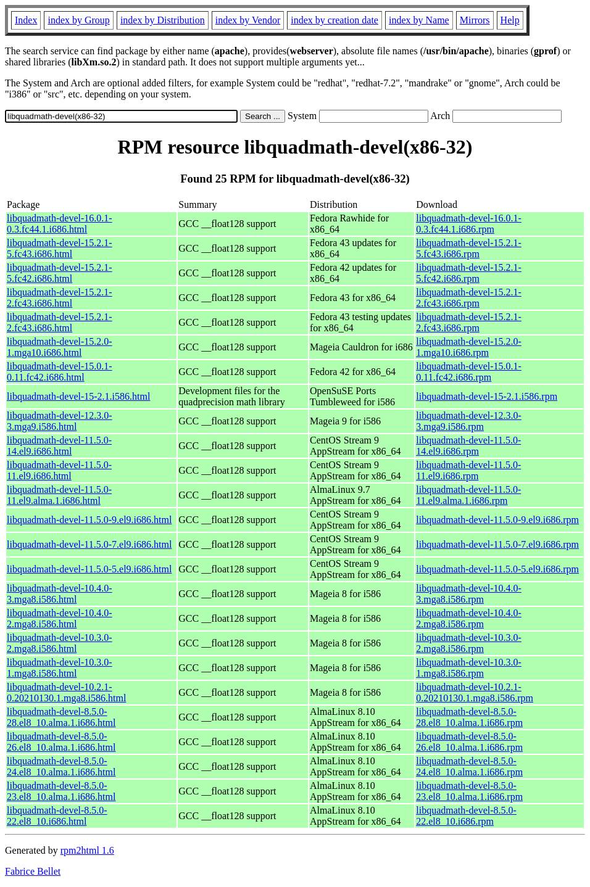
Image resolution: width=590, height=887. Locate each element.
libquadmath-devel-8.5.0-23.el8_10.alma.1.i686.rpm (469, 791)
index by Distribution (162, 20)
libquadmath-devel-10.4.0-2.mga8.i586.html (59, 618)
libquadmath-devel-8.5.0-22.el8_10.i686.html (57, 816)
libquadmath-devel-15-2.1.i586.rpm (486, 396)
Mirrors (475, 20)
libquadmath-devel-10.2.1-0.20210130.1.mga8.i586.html (66, 692)
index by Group (78, 20)
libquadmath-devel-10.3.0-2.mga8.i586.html (59, 643)
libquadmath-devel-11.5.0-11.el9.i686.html (59, 470)
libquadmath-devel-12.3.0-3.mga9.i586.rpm (468, 421)
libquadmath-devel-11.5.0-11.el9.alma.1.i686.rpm (468, 495)
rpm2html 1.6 (87, 850)
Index (26, 20)
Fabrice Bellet (32, 871)
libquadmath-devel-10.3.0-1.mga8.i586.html (59, 668)
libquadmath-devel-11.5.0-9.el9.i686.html (89, 519)
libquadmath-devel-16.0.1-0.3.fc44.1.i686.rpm (468, 223)
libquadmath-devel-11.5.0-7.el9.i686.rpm (497, 544)
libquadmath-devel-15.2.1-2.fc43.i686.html (59, 297)
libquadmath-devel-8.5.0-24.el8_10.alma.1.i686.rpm (469, 766)
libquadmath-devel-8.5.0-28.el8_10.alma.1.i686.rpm (469, 717)
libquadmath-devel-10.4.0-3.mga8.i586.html (59, 593)
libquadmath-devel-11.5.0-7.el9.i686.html (89, 544)
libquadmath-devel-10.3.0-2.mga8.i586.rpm (468, 643)
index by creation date (334, 20)
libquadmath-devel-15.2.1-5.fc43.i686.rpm (468, 248)
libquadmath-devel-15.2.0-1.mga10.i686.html (59, 347)
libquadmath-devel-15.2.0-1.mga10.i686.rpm (468, 347)
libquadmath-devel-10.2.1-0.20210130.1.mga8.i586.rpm (474, 692)
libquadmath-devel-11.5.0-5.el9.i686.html (89, 569)
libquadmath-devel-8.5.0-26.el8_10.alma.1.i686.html (61, 742)
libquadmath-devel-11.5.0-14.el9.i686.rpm (468, 445)
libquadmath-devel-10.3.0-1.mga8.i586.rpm (468, 668)
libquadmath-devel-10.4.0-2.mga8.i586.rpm (468, 618)
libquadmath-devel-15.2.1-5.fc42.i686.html (59, 273)
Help (510, 20)
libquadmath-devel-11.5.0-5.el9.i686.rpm (497, 569)
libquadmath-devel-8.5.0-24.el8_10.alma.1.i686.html (61, 766)
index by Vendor (247, 20)
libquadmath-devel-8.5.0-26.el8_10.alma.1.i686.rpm (469, 742)
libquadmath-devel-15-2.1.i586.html (78, 396)
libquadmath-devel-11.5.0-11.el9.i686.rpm (468, 470)
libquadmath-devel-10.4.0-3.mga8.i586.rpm (468, 593)
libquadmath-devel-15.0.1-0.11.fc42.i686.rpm (468, 371)
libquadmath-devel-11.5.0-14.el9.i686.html (59, 445)
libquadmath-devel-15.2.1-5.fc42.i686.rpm (468, 273)
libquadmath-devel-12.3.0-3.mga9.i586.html (59, 421)
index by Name (419, 20)
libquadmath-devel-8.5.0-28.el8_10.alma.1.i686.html (61, 717)
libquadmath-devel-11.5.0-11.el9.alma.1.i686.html (59, 495)
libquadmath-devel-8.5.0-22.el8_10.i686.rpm (466, 816)
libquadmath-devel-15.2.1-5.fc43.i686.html (59, 248)
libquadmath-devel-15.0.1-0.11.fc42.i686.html (59, 371)
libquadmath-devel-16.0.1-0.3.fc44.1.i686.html (59, 223)
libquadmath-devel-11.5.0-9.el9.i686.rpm (497, 519)
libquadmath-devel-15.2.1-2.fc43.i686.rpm (468, 297)
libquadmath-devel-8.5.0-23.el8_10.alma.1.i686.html (61, 791)
